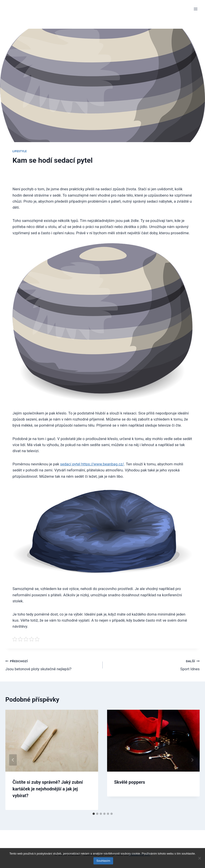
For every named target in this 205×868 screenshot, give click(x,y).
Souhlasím (103, 861)
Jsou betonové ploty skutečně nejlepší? (52, 664)
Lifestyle (20, 151)
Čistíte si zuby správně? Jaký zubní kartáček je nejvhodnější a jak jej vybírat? (48, 788)
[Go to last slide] (13, 760)
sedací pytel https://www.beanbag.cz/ (92, 464)
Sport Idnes (153, 664)
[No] (199, 858)
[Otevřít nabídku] (195, 8)
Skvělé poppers (129, 782)
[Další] (192, 760)
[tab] (94, 814)
